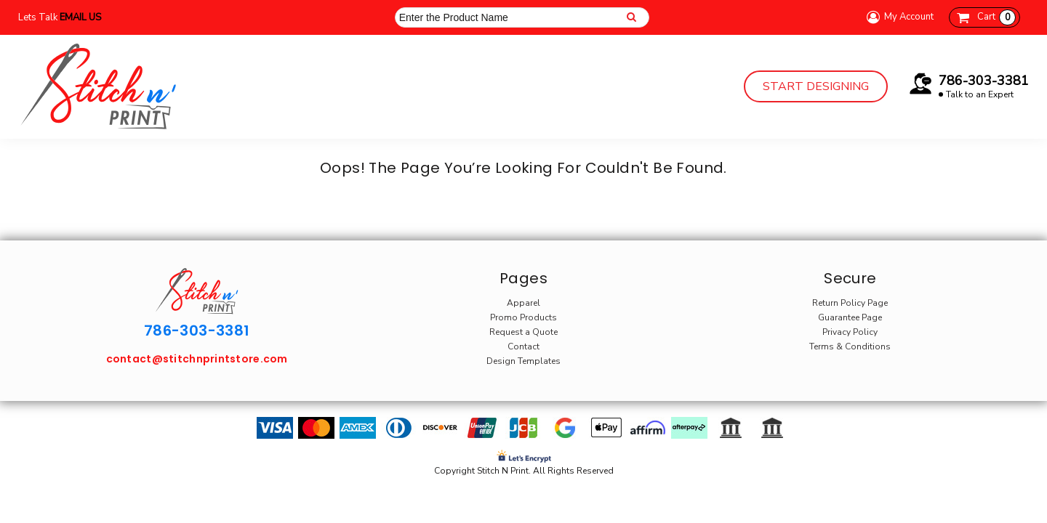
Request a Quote (523, 332)
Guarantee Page (850, 317)
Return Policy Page (850, 303)
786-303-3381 (984, 80)
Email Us (80, 17)
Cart (996, 17)
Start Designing (816, 86)
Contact (523, 346)
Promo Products (523, 317)
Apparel (523, 303)
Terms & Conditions (850, 346)
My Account (898, 17)
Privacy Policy (850, 332)
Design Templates (523, 361)
